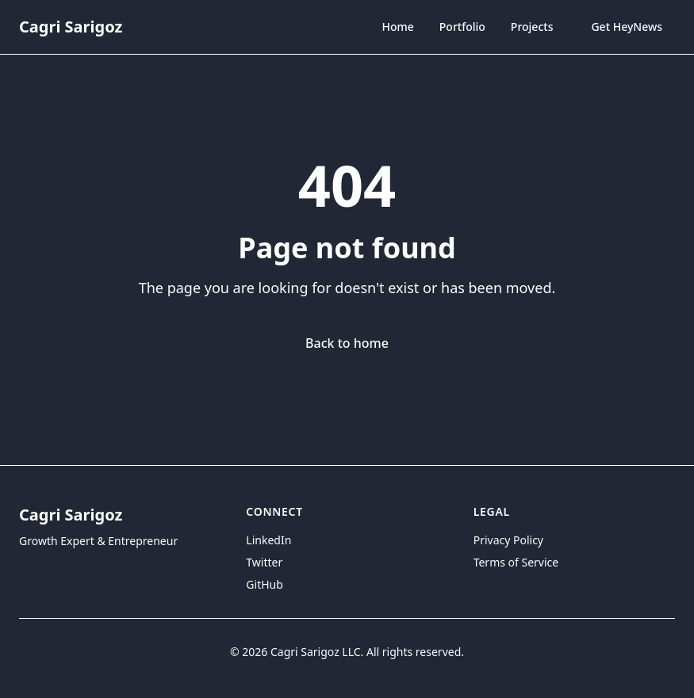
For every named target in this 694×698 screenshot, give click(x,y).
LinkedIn (268, 539)
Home (397, 26)
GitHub (264, 584)
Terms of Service (516, 562)
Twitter (264, 562)
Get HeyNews (626, 26)
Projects (532, 26)
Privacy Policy (508, 539)
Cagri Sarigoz (70, 26)
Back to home (347, 343)
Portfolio (462, 26)
